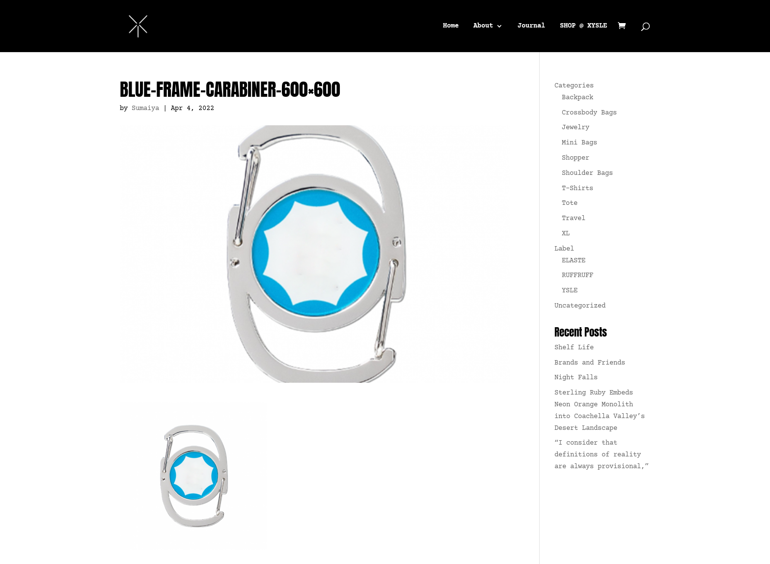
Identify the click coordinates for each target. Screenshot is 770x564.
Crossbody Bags (589, 113)
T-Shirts (577, 189)
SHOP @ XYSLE (583, 26)
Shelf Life (574, 348)
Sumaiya (145, 109)
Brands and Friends (589, 363)
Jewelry (575, 128)
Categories (574, 86)
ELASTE (573, 261)
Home (451, 26)
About (483, 26)
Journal (531, 26)
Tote (570, 203)
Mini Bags (579, 143)
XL (566, 234)
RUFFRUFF (577, 276)
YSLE (570, 291)
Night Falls (576, 378)
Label (564, 249)
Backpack (577, 98)
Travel (573, 219)
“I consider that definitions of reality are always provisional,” (601, 455)
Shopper (575, 158)
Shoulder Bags (587, 173)
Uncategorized (579, 306)
